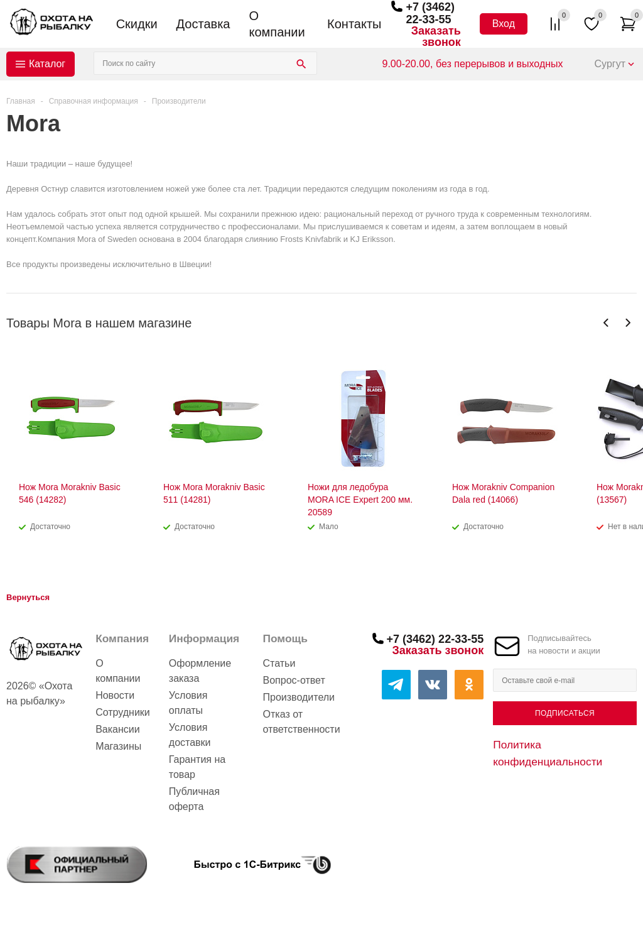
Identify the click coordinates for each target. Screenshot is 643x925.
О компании (277, 24)
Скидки (137, 24)
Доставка (203, 24)
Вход (503, 23)
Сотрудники (122, 712)
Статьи (279, 663)
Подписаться (565, 713)
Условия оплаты (188, 703)
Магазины (118, 746)
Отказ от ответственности (301, 722)
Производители (299, 697)
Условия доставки (190, 735)
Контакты (354, 24)
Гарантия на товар (197, 767)
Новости (114, 695)
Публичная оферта (194, 799)
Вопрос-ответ (294, 680)
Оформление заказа (200, 671)
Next (628, 323)
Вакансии (117, 729)
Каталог (47, 63)
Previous (606, 323)
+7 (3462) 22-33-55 (430, 13)
